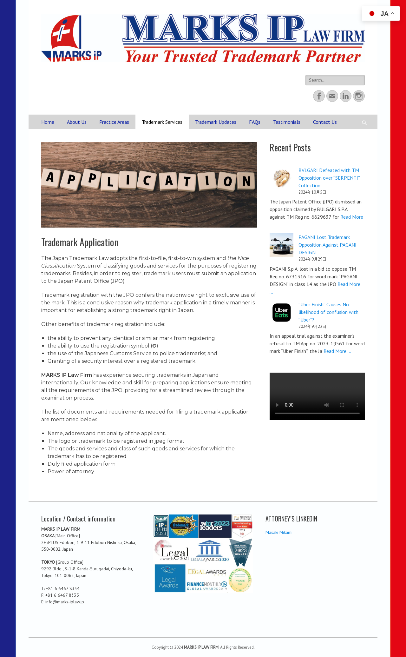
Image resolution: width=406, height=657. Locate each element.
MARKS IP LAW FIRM (201, 647)
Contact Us (325, 122)
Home (47, 122)
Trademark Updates (215, 122)
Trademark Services (162, 122)
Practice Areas (114, 122)
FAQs (254, 122)
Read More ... (337, 351)
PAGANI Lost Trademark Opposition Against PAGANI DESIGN (327, 245)
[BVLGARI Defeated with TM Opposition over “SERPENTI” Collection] (281, 179)
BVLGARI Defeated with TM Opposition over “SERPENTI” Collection (329, 178)
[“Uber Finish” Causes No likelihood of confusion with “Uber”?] (281, 313)
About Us (77, 122)
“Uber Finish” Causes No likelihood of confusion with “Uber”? (328, 312)
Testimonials (286, 122)
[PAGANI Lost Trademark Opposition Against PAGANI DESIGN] (281, 246)
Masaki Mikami (278, 532)
